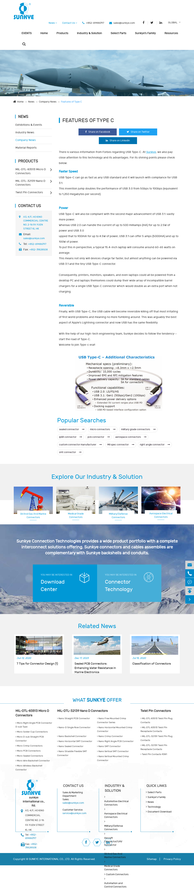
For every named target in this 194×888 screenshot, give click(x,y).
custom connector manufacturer (80, 444)
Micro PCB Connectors (28, 750)
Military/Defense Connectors (118, 515)
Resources (171, 33)
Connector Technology (119, 585)
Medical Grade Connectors (76, 515)
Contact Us (69, 22)
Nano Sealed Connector (70, 746)
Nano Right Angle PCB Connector (115, 741)
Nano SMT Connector (109, 746)
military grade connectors (138, 429)
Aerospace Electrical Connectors (160, 515)
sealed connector (71, 429)
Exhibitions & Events (28, 124)
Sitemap (152, 859)
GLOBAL (173, 22)
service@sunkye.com (74, 813)
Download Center (53, 585)
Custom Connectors (117, 874)
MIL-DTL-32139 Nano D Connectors (30, 183)
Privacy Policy (172, 859)
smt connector (70, 452)
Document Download (159, 811)
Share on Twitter (138, 131)
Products (62, 33)
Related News (97, 626)
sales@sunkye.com (124, 22)
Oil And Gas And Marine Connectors (33, 515)
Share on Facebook (97, 131)
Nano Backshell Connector (71, 736)
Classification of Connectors (151, 663)
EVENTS (27, 33)
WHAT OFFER (97, 700)
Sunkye (151, 152)
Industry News (24, 132)
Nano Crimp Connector (110, 736)
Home (44, 33)
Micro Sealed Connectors (29, 755)
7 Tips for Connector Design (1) (37, 663)
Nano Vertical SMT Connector (113, 751)
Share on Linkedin (118, 140)
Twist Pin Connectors (29, 192)
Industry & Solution (89, 33)
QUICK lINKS (156, 786)
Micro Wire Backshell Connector (32, 760)
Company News (47, 101)
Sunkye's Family (145, 33)
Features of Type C (71, 101)
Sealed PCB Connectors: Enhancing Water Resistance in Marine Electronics (95, 666)
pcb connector (99, 437)
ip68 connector (70, 437)
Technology (154, 806)
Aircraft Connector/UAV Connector (113, 841)
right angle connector (155, 444)
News (53, 22)
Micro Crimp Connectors (29, 745)
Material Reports (26, 147)
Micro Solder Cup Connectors (31, 731)
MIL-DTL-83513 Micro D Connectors (30, 171)
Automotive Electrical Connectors (116, 803)
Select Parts (118, 33)
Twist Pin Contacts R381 (154, 754)
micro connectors (102, 429)
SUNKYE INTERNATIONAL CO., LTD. (49, 859)
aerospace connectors (130, 437)
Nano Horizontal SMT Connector (74, 741)
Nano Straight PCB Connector (73, 718)
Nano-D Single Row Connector (73, 727)
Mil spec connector (120, 444)
